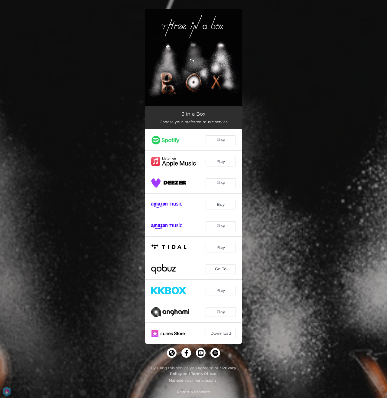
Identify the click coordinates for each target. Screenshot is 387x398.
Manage (176, 380)
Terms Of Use (203, 373)
